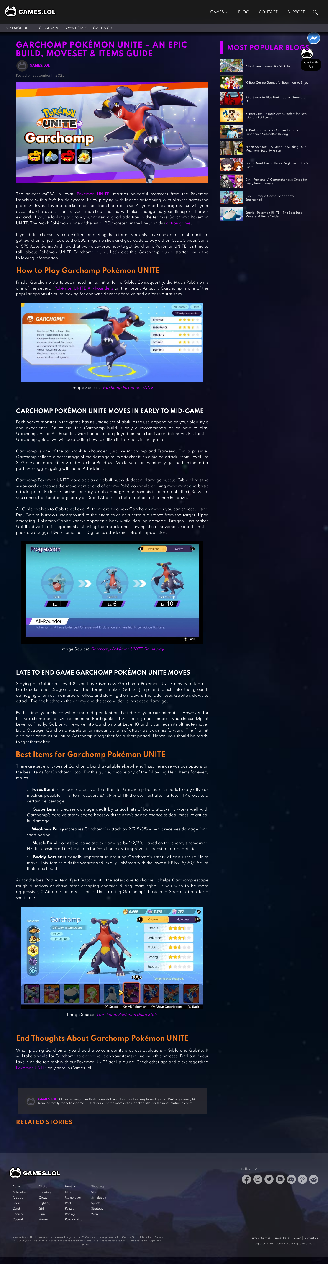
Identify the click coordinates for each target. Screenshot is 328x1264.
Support (296, 12)
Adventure (20, 1192)
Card (16, 1208)
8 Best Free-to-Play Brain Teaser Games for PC (276, 99)
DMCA (297, 1238)
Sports (95, 1203)
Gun (42, 1214)
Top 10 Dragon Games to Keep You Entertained (270, 198)
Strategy (97, 1208)
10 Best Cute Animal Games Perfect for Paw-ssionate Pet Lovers (276, 116)
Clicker (44, 1186)
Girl (41, 1208)
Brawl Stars (76, 28)
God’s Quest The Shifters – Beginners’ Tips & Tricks (276, 165)
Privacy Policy (282, 1238)
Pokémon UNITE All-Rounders (83, 288)
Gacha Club (104, 28)
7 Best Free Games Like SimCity (267, 66)
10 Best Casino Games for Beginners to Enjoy (276, 82)
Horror (43, 1219)
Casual (18, 1219)
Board (17, 1203)
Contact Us (311, 1238)
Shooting (97, 1186)
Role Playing (73, 1219)
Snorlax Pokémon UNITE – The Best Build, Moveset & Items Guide (274, 214)
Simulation (98, 1197)
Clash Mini (49, 28)
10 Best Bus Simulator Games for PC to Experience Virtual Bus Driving (272, 132)
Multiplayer (73, 1197)
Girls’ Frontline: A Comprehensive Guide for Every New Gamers (276, 181)
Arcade (18, 1197)
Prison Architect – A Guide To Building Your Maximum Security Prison (275, 149)
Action (17, 1186)
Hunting (70, 1186)
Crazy (43, 1197)
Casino (18, 1214)
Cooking (45, 1192)
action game (178, 223)
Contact (268, 12)
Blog (243, 12)
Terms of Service (260, 1238)
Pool (68, 1203)
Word (95, 1214)
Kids (68, 1192)
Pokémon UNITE (19, 28)
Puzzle (69, 1208)
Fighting (44, 1203)
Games (217, 12)
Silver (95, 1192)
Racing (70, 1214)
